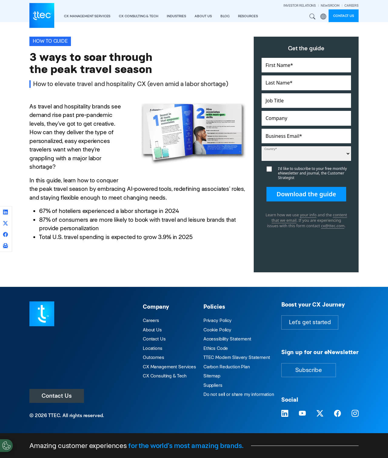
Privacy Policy (217, 320)
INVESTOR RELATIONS (299, 6)
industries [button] (176, 16)
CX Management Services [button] (87, 16)
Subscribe (308, 370)
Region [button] (323, 16)
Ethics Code (215, 348)
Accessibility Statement (227, 339)
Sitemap (211, 376)
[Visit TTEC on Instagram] (355, 413)
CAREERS (351, 6)
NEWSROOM (330, 6)
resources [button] (248, 16)
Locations (152, 348)
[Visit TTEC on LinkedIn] (284, 413)
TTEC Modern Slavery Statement (236, 357)
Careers (151, 320)
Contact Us (57, 396)
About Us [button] (203, 16)
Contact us (343, 16)
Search (312, 16)
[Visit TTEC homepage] (41, 313)
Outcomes (153, 357)
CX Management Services (169, 367)
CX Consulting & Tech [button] (138, 16)
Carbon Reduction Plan (226, 367)
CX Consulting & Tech (164, 376)
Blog (224, 16)
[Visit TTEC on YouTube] (302, 413)
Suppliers (212, 385)
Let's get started (310, 322)
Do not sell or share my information (238, 394)
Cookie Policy (217, 330)
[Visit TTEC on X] (319, 413)
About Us (152, 330)
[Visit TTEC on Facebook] (337, 413)
